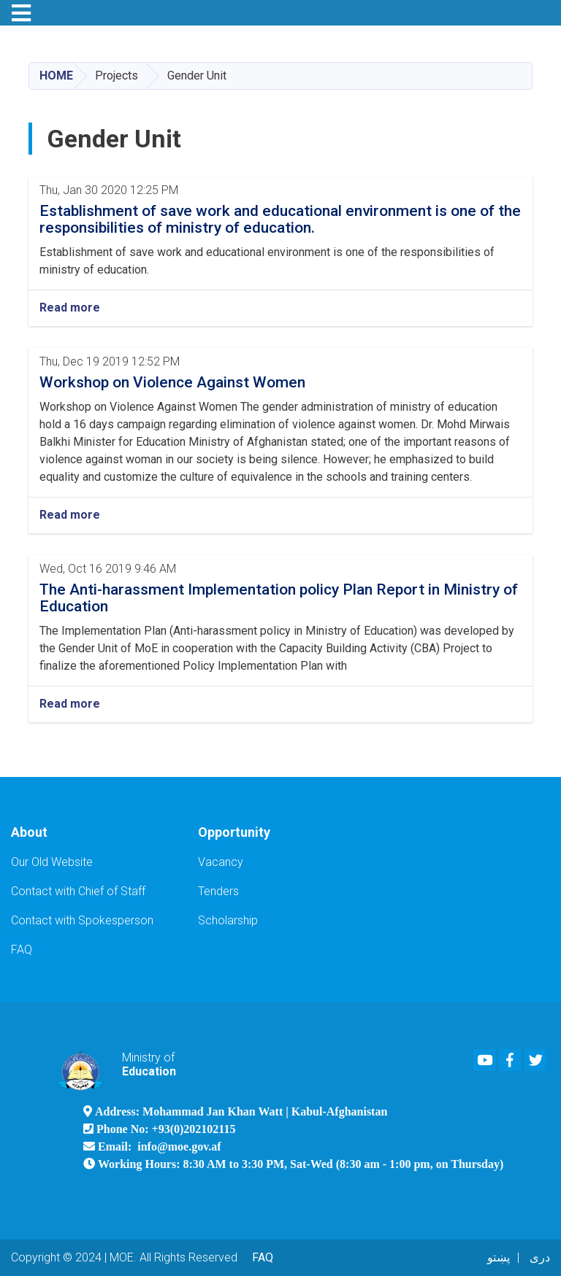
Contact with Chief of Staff (78, 891)
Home (56, 75)
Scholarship (228, 920)
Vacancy (220, 862)
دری (540, 1257)
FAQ (21, 949)
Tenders (218, 891)
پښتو (498, 1257)
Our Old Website (52, 862)
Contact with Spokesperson (82, 920)
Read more (69, 307)
